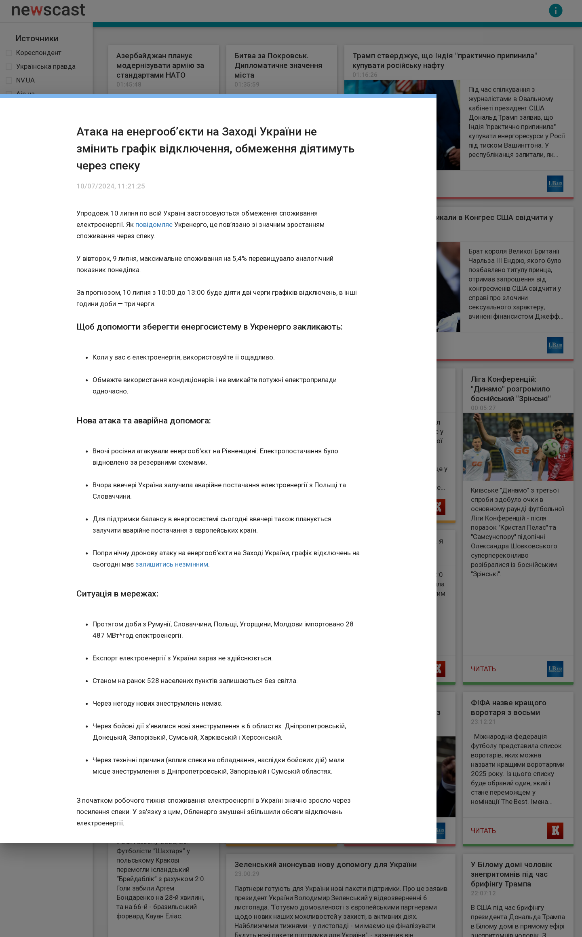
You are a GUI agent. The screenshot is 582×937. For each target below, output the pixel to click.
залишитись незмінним (171, 564)
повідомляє (154, 224)
